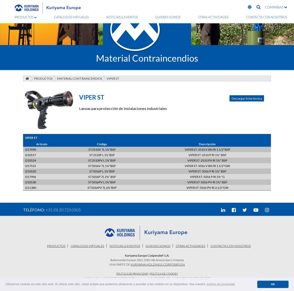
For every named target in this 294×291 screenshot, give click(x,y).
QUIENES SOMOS (168, 17)
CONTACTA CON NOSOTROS (266, 17)
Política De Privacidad (132, 273)
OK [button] (273, 284)
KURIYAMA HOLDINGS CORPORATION (158, 264)
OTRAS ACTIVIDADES (213, 17)
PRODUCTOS (26, 17)
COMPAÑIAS (276, 7)
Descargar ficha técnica (247, 98)
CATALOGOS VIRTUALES (71, 17)
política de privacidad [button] (221, 284)
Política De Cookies (164, 273)
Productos (43, 78)
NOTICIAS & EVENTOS (122, 17)
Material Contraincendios (79, 78)
